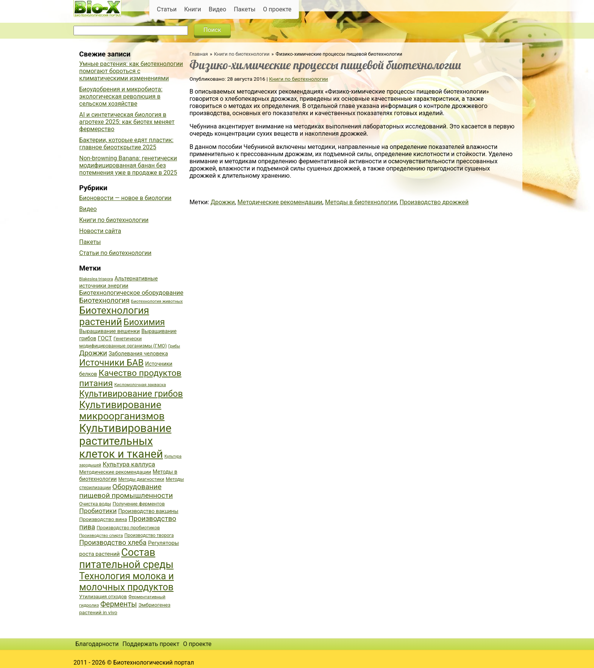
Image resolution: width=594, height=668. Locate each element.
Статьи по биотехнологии (115, 253)
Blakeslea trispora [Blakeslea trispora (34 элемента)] (96, 279)
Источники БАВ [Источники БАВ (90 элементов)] (111, 362)
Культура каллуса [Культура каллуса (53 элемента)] (129, 464)
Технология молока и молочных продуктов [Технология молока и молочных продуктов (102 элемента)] (126, 582)
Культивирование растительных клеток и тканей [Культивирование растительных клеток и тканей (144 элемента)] (125, 441)
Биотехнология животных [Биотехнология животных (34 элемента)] (157, 301)
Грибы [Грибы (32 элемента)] (174, 346)
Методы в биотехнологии (361, 202)
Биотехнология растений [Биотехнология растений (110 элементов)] (114, 316)
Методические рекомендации (280, 202)
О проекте (277, 9)
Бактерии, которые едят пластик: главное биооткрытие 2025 (126, 143)
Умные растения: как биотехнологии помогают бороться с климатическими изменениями (131, 71)
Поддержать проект (150, 644)
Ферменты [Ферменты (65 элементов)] (118, 604)
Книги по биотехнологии (241, 54)
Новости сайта (100, 231)
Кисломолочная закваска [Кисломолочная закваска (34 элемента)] (140, 384)
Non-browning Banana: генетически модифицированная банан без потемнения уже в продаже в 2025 (128, 165)
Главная (198, 54)
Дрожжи (223, 202)
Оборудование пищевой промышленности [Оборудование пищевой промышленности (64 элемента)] (126, 491)
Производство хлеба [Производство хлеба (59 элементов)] (113, 542)
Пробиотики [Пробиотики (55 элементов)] (98, 511)
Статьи (167, 9)
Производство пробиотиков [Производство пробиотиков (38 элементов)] (128, 527)
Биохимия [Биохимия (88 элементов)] (144, 322)
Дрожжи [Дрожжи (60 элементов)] (93, 353)
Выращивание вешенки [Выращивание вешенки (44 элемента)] (109, 331)
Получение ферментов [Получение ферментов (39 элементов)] (139, 504)
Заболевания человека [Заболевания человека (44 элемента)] (138, 353)
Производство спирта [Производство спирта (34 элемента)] (101, 535)
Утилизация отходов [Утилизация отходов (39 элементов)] (103, 596)
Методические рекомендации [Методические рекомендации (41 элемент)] (115, 472)
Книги (192, 9)
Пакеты (244, 9)
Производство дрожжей (434, 202)
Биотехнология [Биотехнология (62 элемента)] (104, 300)
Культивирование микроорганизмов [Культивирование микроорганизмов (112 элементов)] (121, 410)
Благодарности (97, 644)
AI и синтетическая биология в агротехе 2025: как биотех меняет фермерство (127, 122)
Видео (217, 9)
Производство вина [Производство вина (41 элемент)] (103, 519)
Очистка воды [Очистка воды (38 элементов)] (95, 504)
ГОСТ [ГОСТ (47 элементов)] (105, 338)
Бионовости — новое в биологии (125, 198)
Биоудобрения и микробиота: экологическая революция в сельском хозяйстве (121, 96)
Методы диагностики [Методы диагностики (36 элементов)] (141, 479)
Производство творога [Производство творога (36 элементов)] (149, 535)
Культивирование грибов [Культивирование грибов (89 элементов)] (131, 393)
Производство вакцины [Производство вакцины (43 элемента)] (148, 511)
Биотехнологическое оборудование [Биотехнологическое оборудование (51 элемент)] (131, 292)
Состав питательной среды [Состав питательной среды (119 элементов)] (126, 558)
